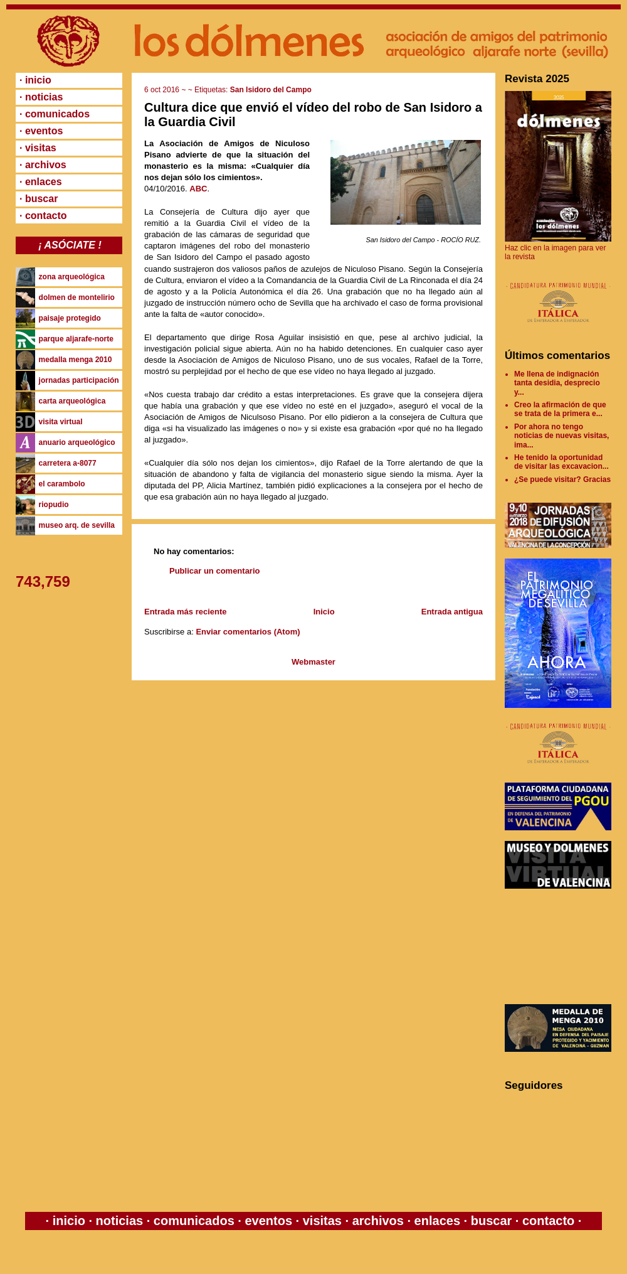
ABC (198, 188)
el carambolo (62, 483)
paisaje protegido (70, 318)
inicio (68, 1221)
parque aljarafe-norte (76, 339)
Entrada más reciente (185, 611)
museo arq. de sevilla (77, 525)
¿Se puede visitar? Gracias (562, 479)
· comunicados (54, 114)
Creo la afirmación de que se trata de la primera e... (560, 409)
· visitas (37, 147)
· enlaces (40, 181)
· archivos (42, 164)
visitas (322, 1221)
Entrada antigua (452, 611)
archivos (378, 1221)
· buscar (38, 198)
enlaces (435, 1221)
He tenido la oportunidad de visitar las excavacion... (561, 462)
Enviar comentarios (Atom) (248, 631)
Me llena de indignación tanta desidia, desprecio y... (557, 383)
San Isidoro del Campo (271, 89)
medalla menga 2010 (75, 359)
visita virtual (61, 421)
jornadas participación (79, 380)
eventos (268, 1221)
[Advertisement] (561, 946)
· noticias (41, 97)
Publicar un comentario (214, 570)
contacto (546, 1221)
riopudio (54, 504)
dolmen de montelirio (77, 297)
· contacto (43, 215)
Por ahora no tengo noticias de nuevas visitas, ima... (561, 435)
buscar (491, 1221)
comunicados (194, 1221)
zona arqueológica (72, 276)
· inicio (35, 80)
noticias (119, 1221)
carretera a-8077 (68, 463)
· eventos (41, 131)
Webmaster (313, 661)
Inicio (324, 611)
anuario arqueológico (77, 442)
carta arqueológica (72, 401)
